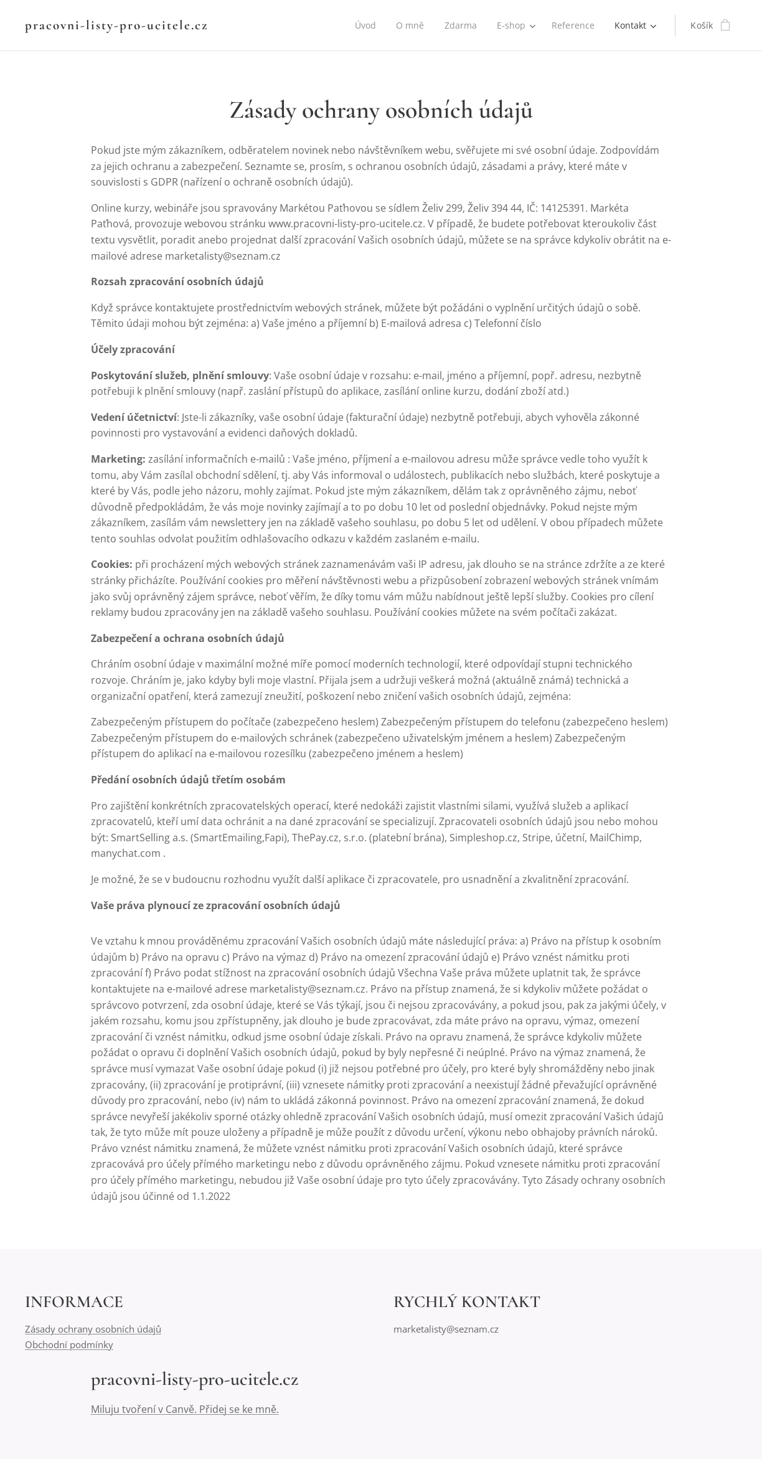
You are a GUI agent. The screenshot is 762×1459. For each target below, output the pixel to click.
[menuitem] (364, 25)
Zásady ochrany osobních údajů (93, 1329)
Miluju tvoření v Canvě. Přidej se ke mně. (185, 1409)
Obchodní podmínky (69, 1344)
